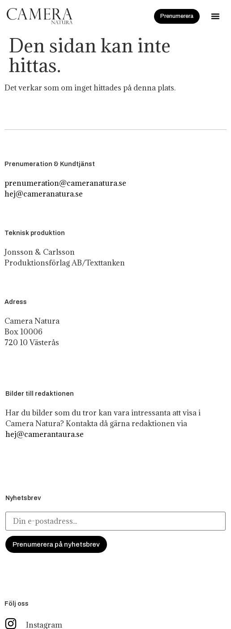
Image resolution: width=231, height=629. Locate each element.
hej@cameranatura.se (43, 194)
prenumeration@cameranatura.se (65, 183)
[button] (215, 16)
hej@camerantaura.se (44, 434)
